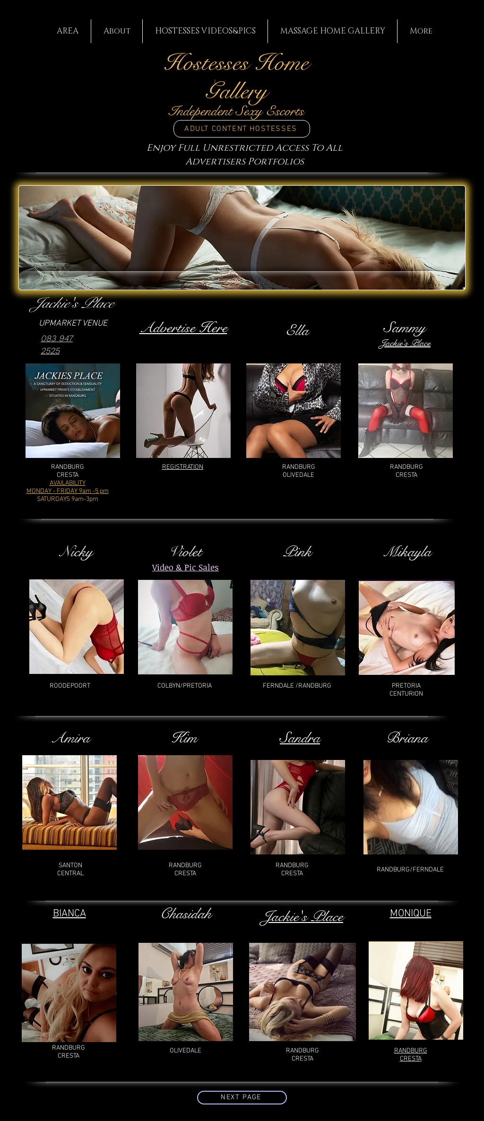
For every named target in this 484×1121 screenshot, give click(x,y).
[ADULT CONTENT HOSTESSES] (241, 129)
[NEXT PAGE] (242, 1097)
